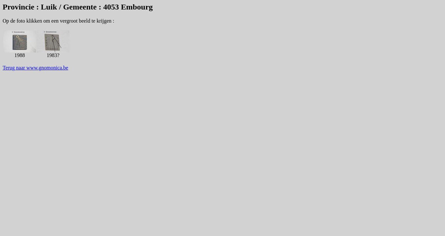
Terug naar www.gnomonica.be (35, 67)
